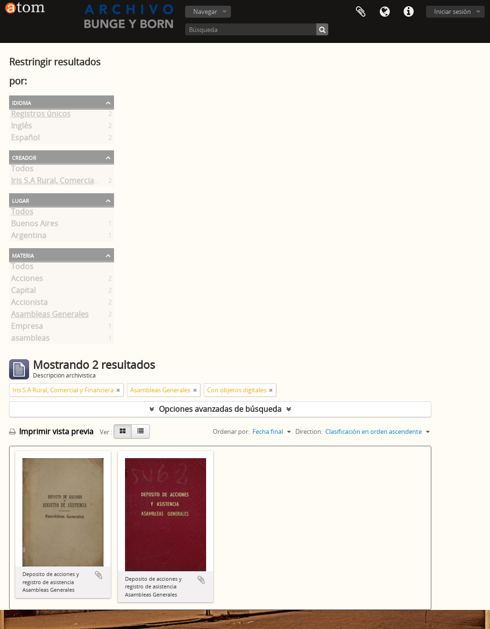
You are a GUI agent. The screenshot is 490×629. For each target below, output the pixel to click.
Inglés (21, 127)
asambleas (30, 340)
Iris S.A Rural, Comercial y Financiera (76, 182)
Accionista (29, 304)
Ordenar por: (231, 431)
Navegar (205, 11)
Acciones (27, 280)
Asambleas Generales (50, 316)
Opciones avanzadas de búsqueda (220, 409)
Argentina (28, 237)
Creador (24, 157)
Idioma (384, 12)
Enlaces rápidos (408, 12)
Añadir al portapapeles (99, 575)
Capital (23, 292)
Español (25, 139)
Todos (22, 170)
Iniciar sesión (452, 11)
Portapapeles (361, 12)
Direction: (309, 431)
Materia (23, 255)
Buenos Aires (34, 225)
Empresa (27, 328)
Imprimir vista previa (51, 431)
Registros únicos (41, 115)
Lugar (20, 200)
